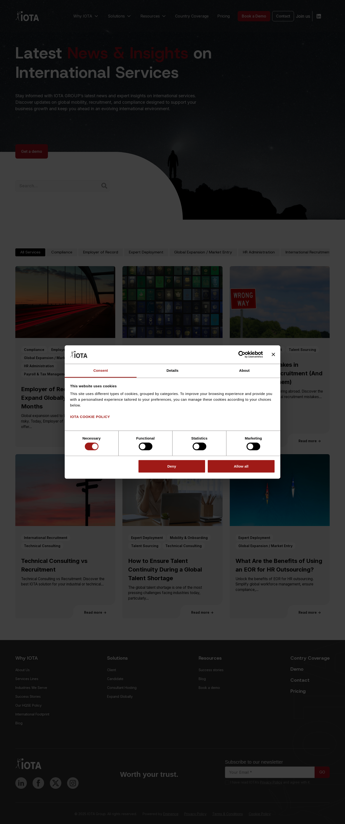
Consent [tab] (100, 370)
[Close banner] (273, 354)
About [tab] (244, 370)
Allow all (241, 466)
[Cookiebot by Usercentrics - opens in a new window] (242, 354)
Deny (171, 466)
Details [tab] (172, 370)
